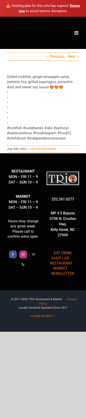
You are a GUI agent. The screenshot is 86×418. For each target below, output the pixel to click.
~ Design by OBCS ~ (41, 316)
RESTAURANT (61, 263)
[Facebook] (13, 254)
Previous (57, 56)
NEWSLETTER (62, 273)
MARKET (60, 268)
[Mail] (33, 254)
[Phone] (23, 264)
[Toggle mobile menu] (76, 32)
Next (71, 56)
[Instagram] (23, 254)
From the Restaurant (42, 149)
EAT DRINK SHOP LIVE (62, 255)
